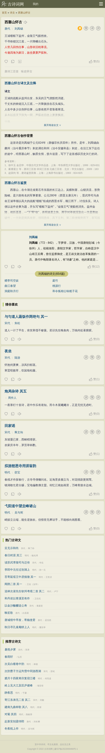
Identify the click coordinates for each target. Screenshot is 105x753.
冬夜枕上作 (12, 728)
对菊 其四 (10, 714)
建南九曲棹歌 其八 (16, 707)
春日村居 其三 (13, 555)
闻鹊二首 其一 (13, 584)
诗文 (12, 12)
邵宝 (17, 472)
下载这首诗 (19, 61)
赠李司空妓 (12, 280)
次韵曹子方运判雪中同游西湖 (23, 671)
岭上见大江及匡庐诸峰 (19, 685)
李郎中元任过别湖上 (17, 569)
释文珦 (19, 432)
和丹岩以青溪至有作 (17, 598)
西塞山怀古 (24, 12)
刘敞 (42, 700)
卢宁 (56, 591)
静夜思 (9, 692)
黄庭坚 (39, 606)
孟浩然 (48, 620)
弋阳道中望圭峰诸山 (20, 506)
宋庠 (27, 650)
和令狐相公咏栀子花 (65, 291)
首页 (4, 12)
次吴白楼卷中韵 (14, 663)
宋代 (7, 323)
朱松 (17, 323)
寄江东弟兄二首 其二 (18, 699)
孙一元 (42, 570)
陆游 (17, 357)
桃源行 (56, 285)
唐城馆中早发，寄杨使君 (20, 619)
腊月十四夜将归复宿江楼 (20, 678)
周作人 (12, 397)
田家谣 (10, 426)
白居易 (25, 613)
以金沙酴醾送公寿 (16, 605)
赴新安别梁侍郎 (14, 721)
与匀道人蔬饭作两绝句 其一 (26, 317)
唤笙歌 (9, 612)
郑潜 (39, 707)
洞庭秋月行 (12, 291)
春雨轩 (9, 656)
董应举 (42, 627)
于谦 (24, 693)
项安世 (40, 685)
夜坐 (8, 351)
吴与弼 (19, 512)
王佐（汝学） (33, 584)
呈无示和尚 (12, 548)
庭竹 (55, 280)
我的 (35, 3)
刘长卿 (37, 721)
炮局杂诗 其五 (16, 391)
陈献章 (29, 714)
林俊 (36, 664)
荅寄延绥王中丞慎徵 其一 (20, 576)
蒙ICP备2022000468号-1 (66, 749)
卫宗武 (37, 598)
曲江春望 (10, 285)
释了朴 (31, 548)
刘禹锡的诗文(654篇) (51, 273)
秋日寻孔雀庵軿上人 (17, 627)
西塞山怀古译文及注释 (20, 83)
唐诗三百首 (12, 71)
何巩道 (48, 678)
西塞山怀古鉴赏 (16, 183)
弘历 (20, 657)
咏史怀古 (26, 71)
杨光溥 (35, 555)
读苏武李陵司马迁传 (17, 562)
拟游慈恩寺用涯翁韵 (20, 466)
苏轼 (52, 671)
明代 (7, 472)
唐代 (7, 28)
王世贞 (49, 577)
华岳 (41, 563)
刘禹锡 (19, 28)
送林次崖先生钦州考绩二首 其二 (25, 591)
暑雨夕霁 (10, 649)
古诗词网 (16, 4)
